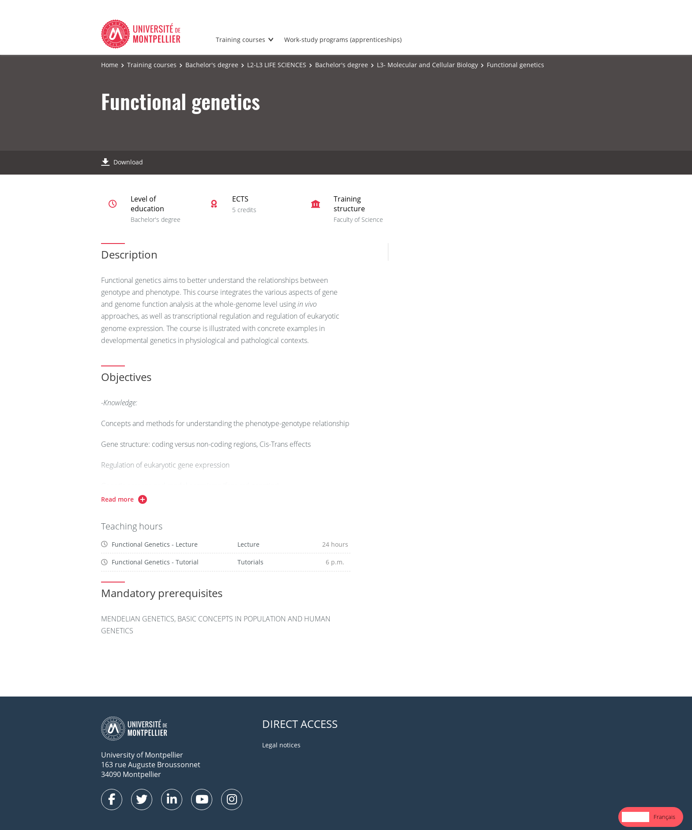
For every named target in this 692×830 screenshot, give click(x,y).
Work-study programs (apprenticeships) (343, 39)
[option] (664, 817)
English (635, 817)
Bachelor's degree (211, 65)
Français (664, 817)
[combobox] (635, 817)
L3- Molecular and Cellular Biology (427, 65)
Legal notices (281, 745)
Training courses (240, 39)
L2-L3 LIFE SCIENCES (276, 65)
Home (109, 65)
